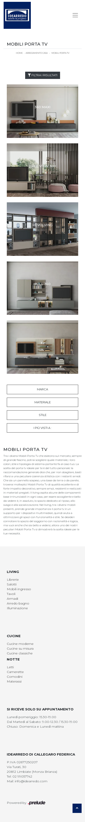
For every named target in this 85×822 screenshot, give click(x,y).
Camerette (15, 672)
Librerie (13, 579)
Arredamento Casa (37, 53)
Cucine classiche (20, 653)
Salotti (12, 584)
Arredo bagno (18, 603)
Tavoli (11, 594)
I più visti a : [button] (43, 428)
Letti (10, 667)
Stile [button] (42, 415)
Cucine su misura (20, 648)
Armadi (12, 599)
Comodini (14, 677)
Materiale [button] (42, 402)
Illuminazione (17, 608)
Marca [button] (42, 389)
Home (19, 53)
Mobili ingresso (19, 589)
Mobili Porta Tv (60, 53)
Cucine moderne (20, 644)
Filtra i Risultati (42, 75)
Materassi (14, 681)
